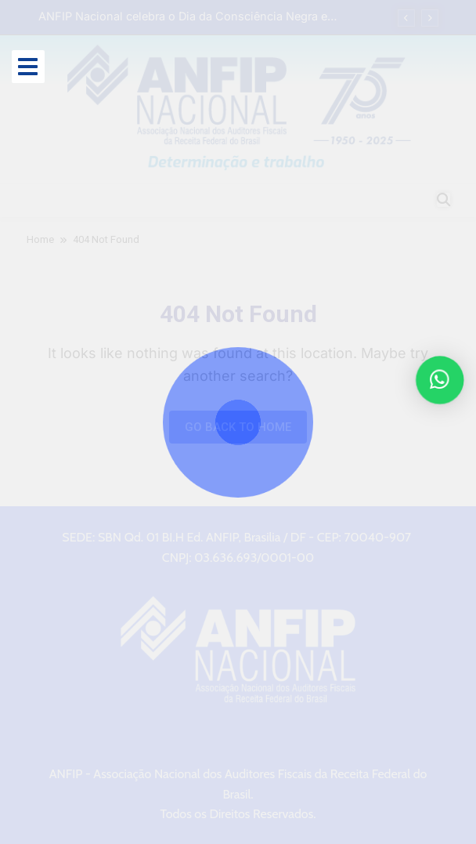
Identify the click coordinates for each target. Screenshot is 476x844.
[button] (441, 380)
